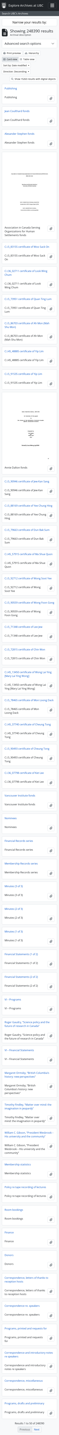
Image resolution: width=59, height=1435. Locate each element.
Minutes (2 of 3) (14, 909)
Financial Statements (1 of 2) (21, 954)
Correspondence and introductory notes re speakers (29, 1354)
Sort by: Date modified (15, 65)
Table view (27, 59)
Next (36, 1429)
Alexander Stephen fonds (19, 134)
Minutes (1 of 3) (14, 931)
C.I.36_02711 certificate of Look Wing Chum (26, 273)
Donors (9, 1255)
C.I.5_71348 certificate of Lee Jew (23, 627)
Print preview (12, 53)
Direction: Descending (15, 71)
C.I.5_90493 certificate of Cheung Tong (27, 748)
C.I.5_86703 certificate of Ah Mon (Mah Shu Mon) (27, 325)
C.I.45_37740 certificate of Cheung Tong (28, 724)
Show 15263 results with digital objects (33, 78)
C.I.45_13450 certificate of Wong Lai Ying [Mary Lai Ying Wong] (28, 674)
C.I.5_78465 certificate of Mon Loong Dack (29, 700)
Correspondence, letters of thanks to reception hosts (26, 1279)
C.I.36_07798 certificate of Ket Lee (24, 773)
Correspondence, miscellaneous (24, 1380)
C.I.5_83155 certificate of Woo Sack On (27, 247)
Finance (9, 1232)
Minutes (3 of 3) (14, 886)
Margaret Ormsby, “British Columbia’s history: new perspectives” (27, 1074)
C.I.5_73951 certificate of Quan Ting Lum (28, 299)
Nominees (11, 818)
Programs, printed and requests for (26, 1328)
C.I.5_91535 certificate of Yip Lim (23, 374)
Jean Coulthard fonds (17, 111)
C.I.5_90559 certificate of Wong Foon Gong (29, 602)
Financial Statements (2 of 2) (21, 977)
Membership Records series (21, 863)
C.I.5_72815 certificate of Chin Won (25, 649)
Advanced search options (23, 43)
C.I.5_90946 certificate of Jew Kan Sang (27, 481)
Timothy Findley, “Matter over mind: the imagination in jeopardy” (28, 1106)
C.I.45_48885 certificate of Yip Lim (24, 351)
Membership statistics (18, 1164)
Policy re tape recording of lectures (25, 1187)
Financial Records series (19, 841)
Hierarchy (32, 53)
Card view (10, 59)
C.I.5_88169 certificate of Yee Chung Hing (28, 505)
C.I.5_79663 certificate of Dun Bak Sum (27, 530)
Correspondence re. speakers (22, 1306)
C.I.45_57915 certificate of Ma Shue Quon (29, 554)
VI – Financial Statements (19, 1050)
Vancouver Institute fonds (20, 795)
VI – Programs (13, 999)
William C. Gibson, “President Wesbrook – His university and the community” (29, 1134)
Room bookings (14, 1210)
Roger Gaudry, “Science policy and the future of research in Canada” (27, 1024)
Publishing (11, 88)
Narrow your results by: (29, 22)
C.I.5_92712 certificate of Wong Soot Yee (28, 578)
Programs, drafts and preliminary (24, 1403)
